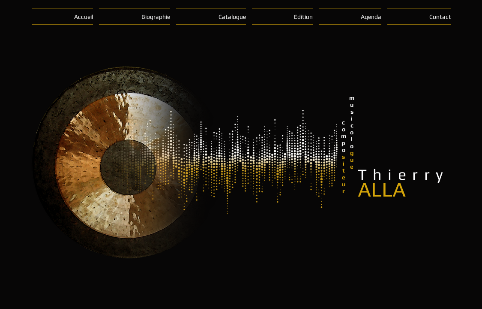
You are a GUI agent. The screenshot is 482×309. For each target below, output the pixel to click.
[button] (134, 17)
